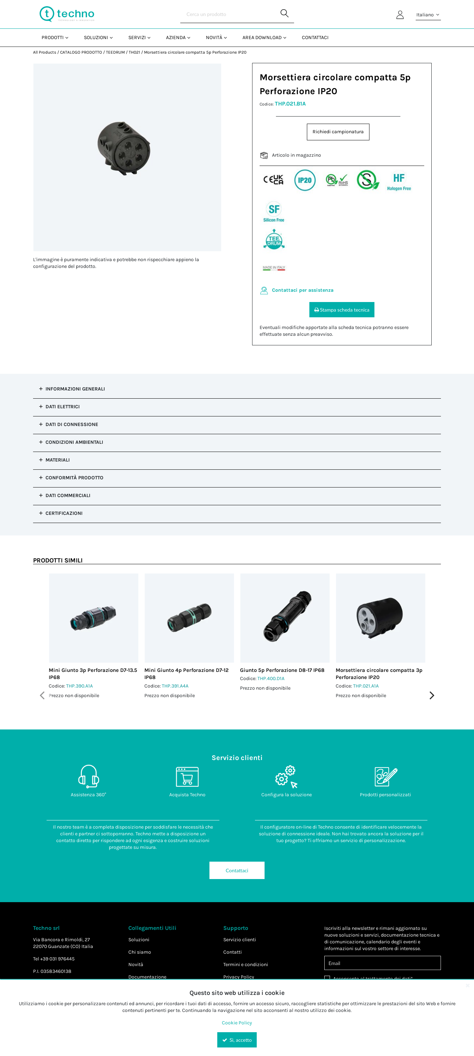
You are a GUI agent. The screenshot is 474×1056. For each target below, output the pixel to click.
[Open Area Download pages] (287, 37)
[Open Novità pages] (228, 37)
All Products (44, 52)
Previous (42, 695)
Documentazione (147, 977)
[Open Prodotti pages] (69, 37)
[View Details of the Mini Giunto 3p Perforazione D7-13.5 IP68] (93, 618)
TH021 (134, 52)
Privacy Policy (238, 977)
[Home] (67, 14)
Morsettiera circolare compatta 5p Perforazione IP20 (195, 52)
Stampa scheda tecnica (341, 310)
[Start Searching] (285, 14)
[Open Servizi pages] (152, 37)
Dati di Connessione (72, 424)
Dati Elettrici (63, 407)
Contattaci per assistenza (303, 290)
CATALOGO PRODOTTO (81, 52)
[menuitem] (54, 37)
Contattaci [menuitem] (315, 37)
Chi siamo (139, 952)
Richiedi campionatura (338, 132)
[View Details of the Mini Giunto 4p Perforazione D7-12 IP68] (189, 618)
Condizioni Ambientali (74, 442)
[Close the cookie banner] (467, 985)
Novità (135, 964)
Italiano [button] (428, 15)
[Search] (237, 14)
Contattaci (237, 870)
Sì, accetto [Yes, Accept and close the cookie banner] (237, 1040)
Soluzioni (138, 940)
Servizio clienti (239, 940)
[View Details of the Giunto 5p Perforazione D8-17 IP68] (285, 618)
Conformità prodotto (74, 478)
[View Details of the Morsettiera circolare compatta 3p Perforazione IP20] (380, 618)
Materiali (58, 460)
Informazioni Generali (75, 389)
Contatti (232, 952)
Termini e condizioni (245, 964)
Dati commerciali (68, 495)
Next (432, 695)
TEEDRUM (115, 52)
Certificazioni (64, 513)
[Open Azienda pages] (191, 37)
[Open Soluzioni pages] (114, 37)
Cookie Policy (237, 1023)
